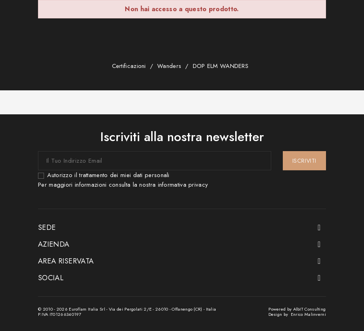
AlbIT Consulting (309, 309)
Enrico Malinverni (308, 314)
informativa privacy (183, 184)
